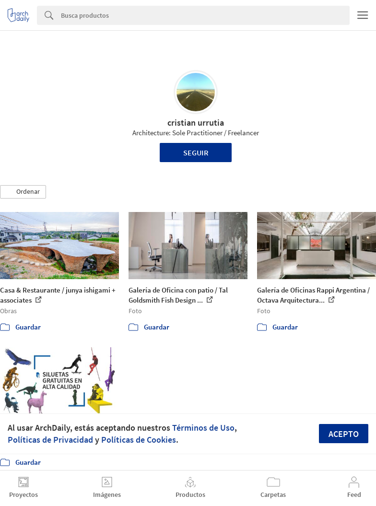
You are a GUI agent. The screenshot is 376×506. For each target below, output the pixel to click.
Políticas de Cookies (138, 439)
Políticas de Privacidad (50, 439)
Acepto (344, 433)
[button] (23, 192)
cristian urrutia (195, 122)
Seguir (196, 152)
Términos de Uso (203, 427)
